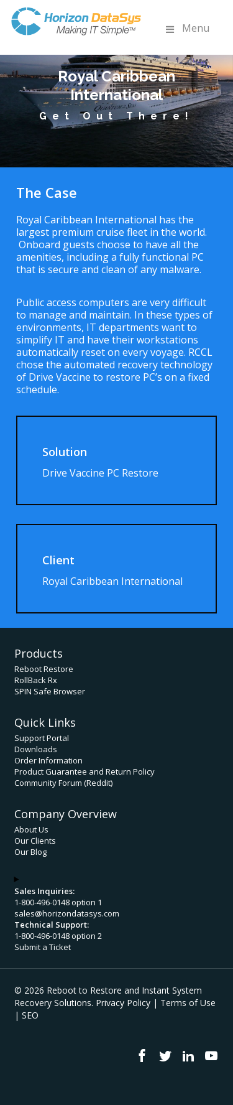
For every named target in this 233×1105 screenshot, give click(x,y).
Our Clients (35, 840)
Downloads (35, 749)
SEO (30, 1015)
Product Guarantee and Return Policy (84, 771)
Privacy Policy (123, 1003)
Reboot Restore (43, 668)
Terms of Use (188, 1003)
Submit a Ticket (42, 947)
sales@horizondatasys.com (66, 913)
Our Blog (30, 851)
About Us (31, 829)
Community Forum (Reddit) (63, 782)
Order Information (48, 760)
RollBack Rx (35, 680)
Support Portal (41, 738)
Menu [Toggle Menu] (186, 28)
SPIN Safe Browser (49, 691)
